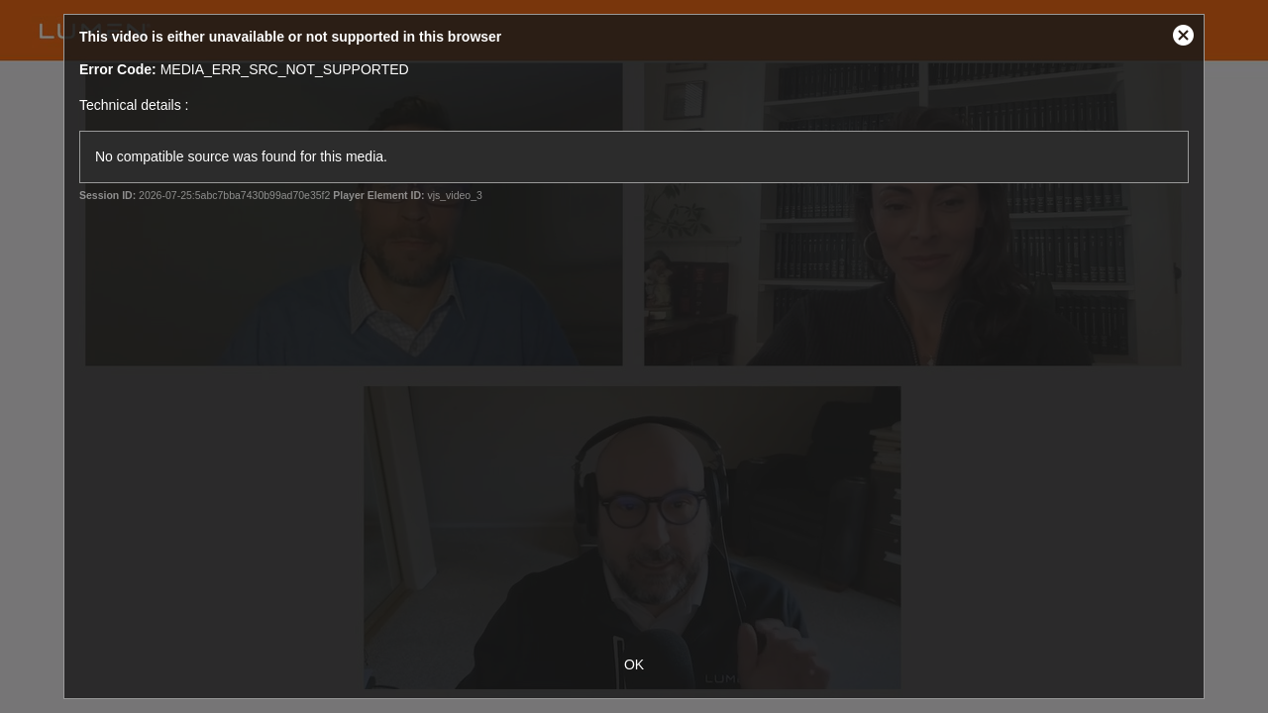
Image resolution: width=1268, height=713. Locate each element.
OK (634, 664)
